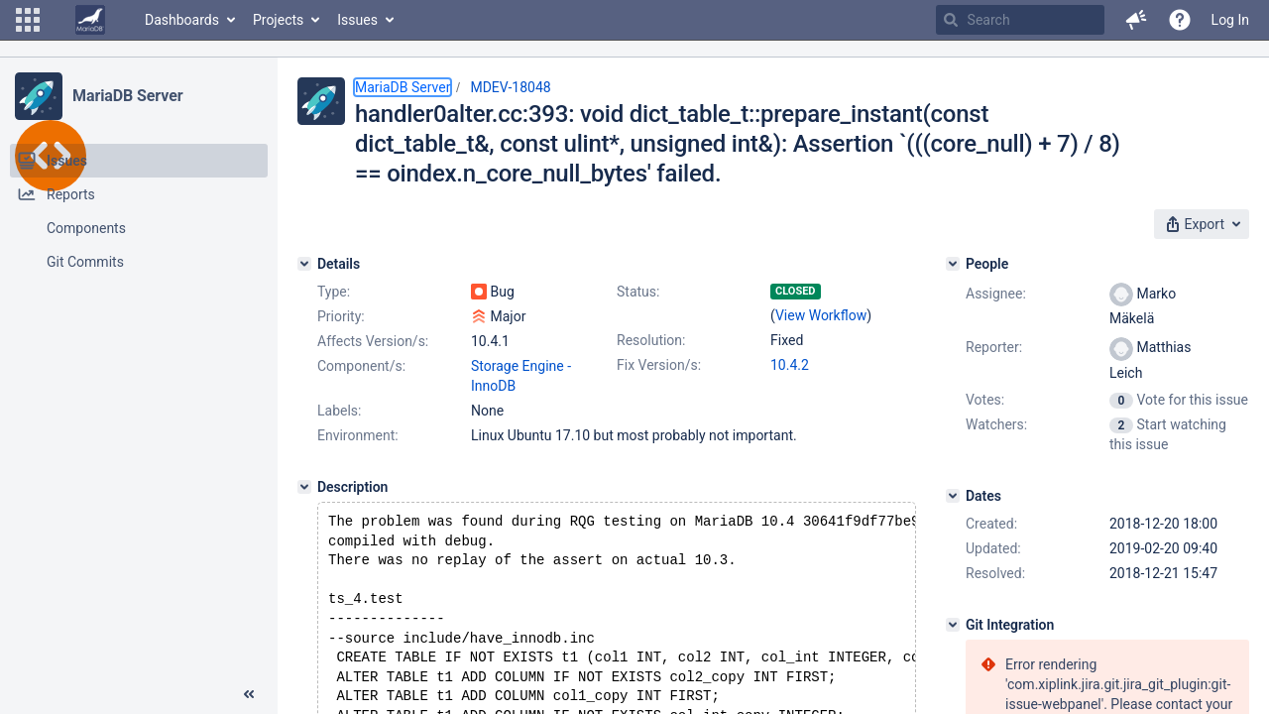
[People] (953, 264)
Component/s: (361, 366)
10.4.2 (789, 365)
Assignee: (996, 293)
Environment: (358, 435)
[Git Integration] (953, 625)
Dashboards (182, 20)
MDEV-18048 (510, 87)
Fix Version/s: (659, 365)
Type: (333, 291)
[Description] (304, 487)
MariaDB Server (127, 95)
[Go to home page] (90, 20)
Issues (357, 20)
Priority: (341, 316)
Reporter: (994, 347)
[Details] (304, 264)
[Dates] (953, 496)
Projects (278, 20)
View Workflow (820, 315)
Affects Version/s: (372, 341)
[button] (28, 20)
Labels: (339, 410)
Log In (1230, 20)
